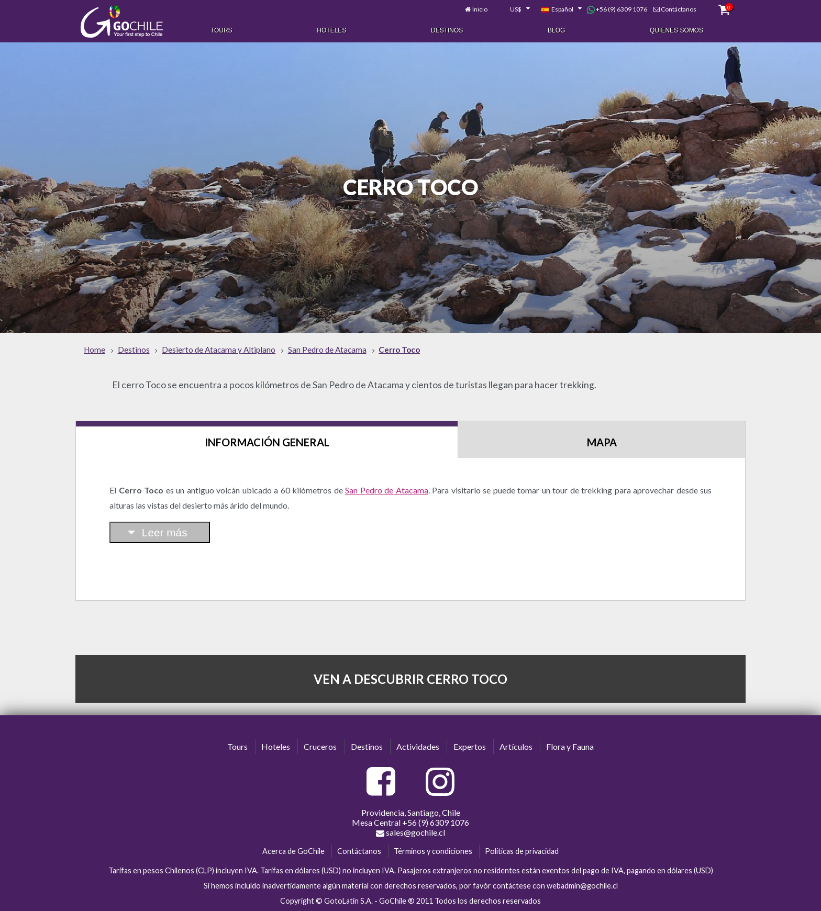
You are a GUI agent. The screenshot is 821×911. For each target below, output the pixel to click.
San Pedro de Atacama (386, 490)
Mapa (602, 442)
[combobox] (514, 9)
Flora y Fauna (570, 746)
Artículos (516, 746)
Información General (267, 442)
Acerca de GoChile (293, 851)
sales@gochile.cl (410, 832)
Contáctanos (678, 9)
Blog (556, 30)
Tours (221, 30)
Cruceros (320, 746)
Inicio (479, 9)
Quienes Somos (676, 30)
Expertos (469, 746)
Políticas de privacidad (522, 851)
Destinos (447, 30)
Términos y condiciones (433, 851)
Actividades (417, 746)
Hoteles (331, 30)
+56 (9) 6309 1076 (617, 9)
